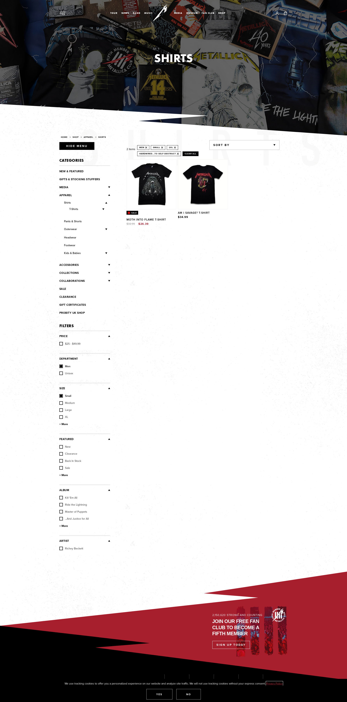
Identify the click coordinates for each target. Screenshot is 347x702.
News (125, 13)
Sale (62, 289)
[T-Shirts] (91, 209)
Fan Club (208, 13)
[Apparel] (91, 195)
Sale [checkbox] (64, 468)
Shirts (102, 137)
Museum (192, 13)
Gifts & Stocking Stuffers (79, 179)
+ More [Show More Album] (63, 526)
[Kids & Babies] (94, 253)
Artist (64, 541)
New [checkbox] (64, 447)
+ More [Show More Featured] (63, 475)
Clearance (67, 297)
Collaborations (72, 281)
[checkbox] (69, 344)
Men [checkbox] (64, 366)
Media (178, 13)
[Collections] (94, 272)
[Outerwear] (92, 229)
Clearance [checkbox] (68, 454)
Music (148, 13)
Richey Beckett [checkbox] (71, 548)
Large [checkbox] (65, 410)
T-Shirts (73, 209)
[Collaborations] (97, 280)
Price (63, 336)
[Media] (89, 187)
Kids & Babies (72, 253)
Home (64, 137)
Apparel (88, 137)
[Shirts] (89, 203)
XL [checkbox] (63, 417)
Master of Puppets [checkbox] (73, 512)
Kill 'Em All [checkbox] (68, 498)
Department (68, 359)
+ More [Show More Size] (63, 424)
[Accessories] (94, 264)
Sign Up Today (231, 645)
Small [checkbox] (65, 396)
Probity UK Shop (72, 313)
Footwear (69, 245)
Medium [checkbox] (67, 403)
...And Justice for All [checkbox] (74, 519)
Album (64, 490)
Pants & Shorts (73, 221)
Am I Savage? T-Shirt (194, 213)
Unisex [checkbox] (66, 373)
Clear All (190, 153)
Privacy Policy (274, 683)
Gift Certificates (72, 305)
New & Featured (71, 171)
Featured (66, 439)
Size (62, 388)
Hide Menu (77, 146)
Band (136, 13)
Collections (69, 273)
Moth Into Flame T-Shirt (146, 219)
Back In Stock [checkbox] (70, 461)
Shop (221, 13)
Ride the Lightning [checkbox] (73, 505)
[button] (159, 694)
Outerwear (70, 229)
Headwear (70, 237)
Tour (114, 13)
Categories (71, 160)
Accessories (69, 265)
